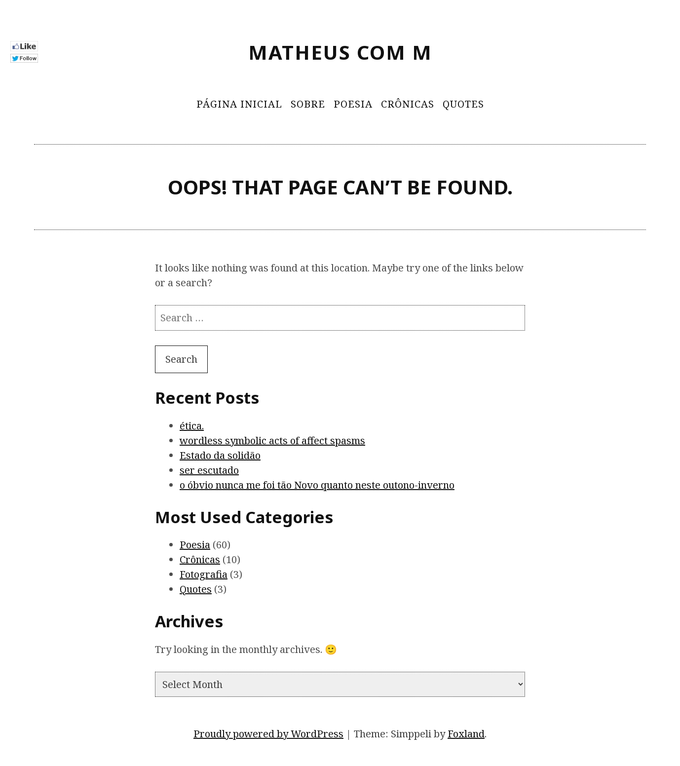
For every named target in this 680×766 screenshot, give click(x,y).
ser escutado (209, 470)
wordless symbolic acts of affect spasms (272, 440)
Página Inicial (239, 104)
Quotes (463, 104)
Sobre (308, 104)
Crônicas (407, 104)
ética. (192, 425)
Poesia (353, 104)
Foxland (466, 733)
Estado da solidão (220, 455)
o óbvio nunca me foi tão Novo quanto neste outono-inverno (317, 485)
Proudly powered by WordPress (268, 733)
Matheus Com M (340, 52)
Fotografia (203, 574)
